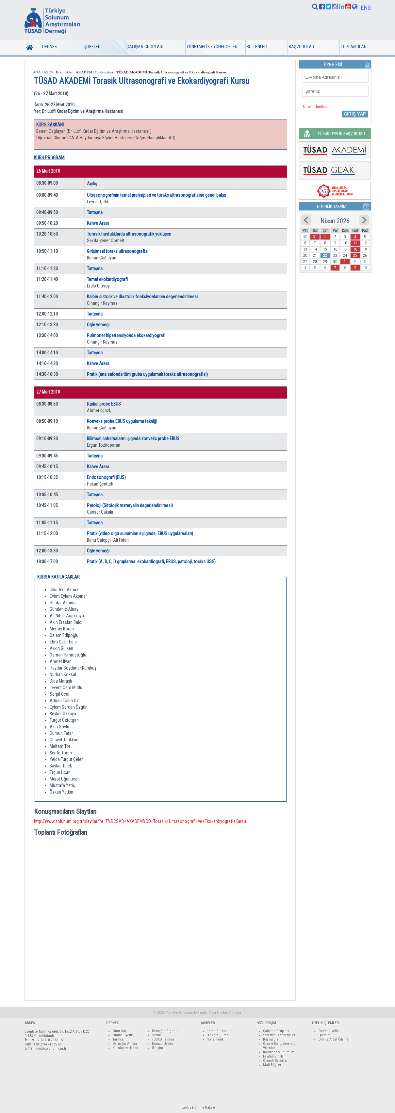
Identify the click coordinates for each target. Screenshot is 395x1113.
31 (315, 237)
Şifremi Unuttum (315, 106)
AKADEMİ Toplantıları (94, 72)
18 (355, 249)
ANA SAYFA (43, 72)
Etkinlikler (64, 72)
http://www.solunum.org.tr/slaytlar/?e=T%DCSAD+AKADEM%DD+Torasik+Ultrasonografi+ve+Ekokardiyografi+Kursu (140, 821)
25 (355, 255)
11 (355, 243)
